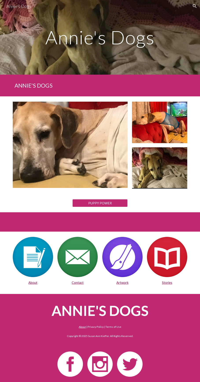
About (32, 283)
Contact (78, 283)
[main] (100, 37)
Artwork (122, 283)
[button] (194, 6)
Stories (167, 283)
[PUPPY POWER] (100, 203)
